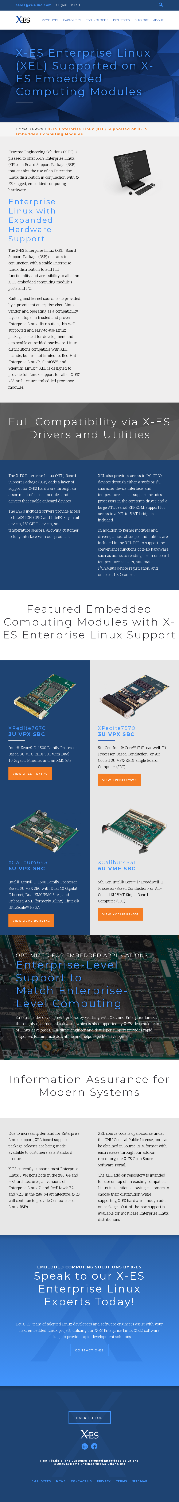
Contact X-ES (89, 1350)
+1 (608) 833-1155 (70, 5)
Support (141, 20)
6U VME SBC (117, 868)
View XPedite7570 (119, 780)
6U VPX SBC (26, 868)
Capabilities (72, 20)
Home (22, 129)
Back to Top (89, 1418)
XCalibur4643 (28, 862)
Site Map (139, 1481)
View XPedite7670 (30, 773)
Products (50, 20)
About (158, 20)
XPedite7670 (27, 728)
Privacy (104, 1481)
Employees (41, 1481)
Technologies (97, 20)
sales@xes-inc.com (34, 5)
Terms (121, 1481)
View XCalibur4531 (120, 914)
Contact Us (81, 1481)
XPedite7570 (117, 728)
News (37, 129)
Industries (121, 20)
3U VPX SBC (26, 734)
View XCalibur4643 (31, 920)
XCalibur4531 (117, 862)
